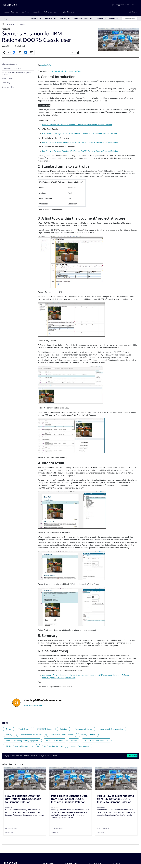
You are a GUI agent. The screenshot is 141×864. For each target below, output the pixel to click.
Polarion (63, 729)
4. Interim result (7, 78)
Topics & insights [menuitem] (68, 12)
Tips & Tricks (24, 729)
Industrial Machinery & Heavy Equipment (22, 740)
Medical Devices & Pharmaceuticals (20, 746)
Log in (112, 5)
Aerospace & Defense (83, 729)
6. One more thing (8, 87)
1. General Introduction (9, 64)
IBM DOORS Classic (44, 729)
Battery (9, 735)
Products (34, 18)
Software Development (79, 746)
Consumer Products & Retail (31, 735)
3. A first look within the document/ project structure (16, 73)
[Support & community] (126, 5)
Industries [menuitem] (36, 12)
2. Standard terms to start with (12, 68)
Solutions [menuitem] (25, 12)
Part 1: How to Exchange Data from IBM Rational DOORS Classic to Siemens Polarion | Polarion (79, 133)
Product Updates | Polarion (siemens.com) (58, 678)
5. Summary (6, 83)
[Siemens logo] (10, 5)
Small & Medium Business (52, 746)
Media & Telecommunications (96, 740)
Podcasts (63, 18)
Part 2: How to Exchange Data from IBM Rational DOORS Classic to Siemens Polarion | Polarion (80, 142)
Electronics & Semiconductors (61, 735)
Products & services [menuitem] (11, 12)
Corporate (99, 18)
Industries (48, 18)
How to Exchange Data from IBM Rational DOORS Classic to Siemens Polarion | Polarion (77, 125)
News (8, 729)
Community (113, 18)
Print (72, 52)
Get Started (132, 756)
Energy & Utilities (88, 735)
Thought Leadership (81, 18)
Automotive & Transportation (111, 729)
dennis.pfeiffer (46, 65)
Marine (74, 740)
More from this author (33, 705)
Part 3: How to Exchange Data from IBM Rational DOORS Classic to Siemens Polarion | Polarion (80, 151)
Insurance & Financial (54, 740)
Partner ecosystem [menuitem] (51, 12)
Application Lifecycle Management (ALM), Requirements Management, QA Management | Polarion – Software (85, 675)
